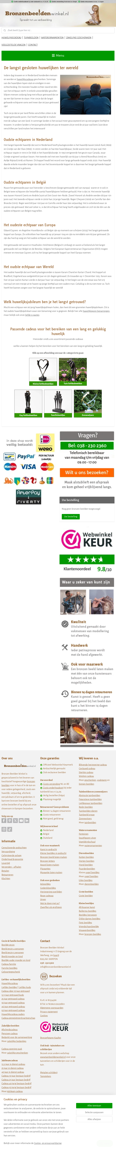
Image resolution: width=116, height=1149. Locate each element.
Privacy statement (49, 1012)
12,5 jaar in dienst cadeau (13, 1064)
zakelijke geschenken (17, 1053)
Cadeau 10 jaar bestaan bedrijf (16, 1076)
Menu (58, 55)
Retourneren (7, 875)
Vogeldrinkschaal (87, 842)
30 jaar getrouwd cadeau (13, 1002)
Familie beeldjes (9, 968)
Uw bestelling (70, 516)
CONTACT (33, 45)
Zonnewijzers (85, 818)
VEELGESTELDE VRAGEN (14, 45)
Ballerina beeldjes (87, 911)
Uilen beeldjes (85, 880)
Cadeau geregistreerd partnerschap (18, 1018)
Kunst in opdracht (48, 849)
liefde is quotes (32, 315)
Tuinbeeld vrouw (87, 815)
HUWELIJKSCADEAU (11, 37)
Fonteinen (83, 834)
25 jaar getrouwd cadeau (13, 999)
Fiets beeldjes (85, 922)
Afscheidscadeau (10, 1029)
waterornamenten (93, 845)
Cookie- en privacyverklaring (47, 1143)
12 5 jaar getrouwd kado (13, 995)
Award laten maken (49, 865)
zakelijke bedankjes (16, 1041)
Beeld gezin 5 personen (13, 952)
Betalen (5, 871)
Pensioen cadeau (10, 1033)
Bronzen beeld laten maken (53, 857)
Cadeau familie (9, 964)
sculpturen (102, 780)
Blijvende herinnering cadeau (93, 765)
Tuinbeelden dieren (88, 811)
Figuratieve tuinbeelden (90, 799)
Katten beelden (86, 857)
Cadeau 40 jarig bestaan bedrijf (16, 1083)
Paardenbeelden (87, 869)
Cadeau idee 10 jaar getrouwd (16, 991)
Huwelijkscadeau (10, 983)
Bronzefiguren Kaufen (50, 1038)
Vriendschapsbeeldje (89, 926)
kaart (55, 955)
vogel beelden (91, 876)
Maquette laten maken (51, 872)
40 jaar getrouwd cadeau (13, 1006)
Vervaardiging (8, 851)
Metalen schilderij (48, 1072)
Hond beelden (86, 865)
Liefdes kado (25, 987)
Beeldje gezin (8, 945)
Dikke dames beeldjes (89, 919)
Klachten (6, 878)
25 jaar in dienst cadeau (13, 1068)
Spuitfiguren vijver (87, 838)
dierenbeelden (91, 884)
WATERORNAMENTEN (52, 37)
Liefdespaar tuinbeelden (90, 803)
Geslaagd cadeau (87, 768)
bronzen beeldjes (92, 934)
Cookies (44, 1015)
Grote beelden (86, 895)
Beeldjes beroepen (88, 915)
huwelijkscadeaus (25, 79)
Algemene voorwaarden (51, 1008)
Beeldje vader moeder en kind (16, 960)
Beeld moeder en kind (12, 956)
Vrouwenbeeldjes (87, 930)
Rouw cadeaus (46, 895)
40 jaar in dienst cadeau (13, 1072)
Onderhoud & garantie (12, 859)
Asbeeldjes (45, 884)
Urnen (43, 899)
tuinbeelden (90, 822)
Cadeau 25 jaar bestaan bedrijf (16, 1080)
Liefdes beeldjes (9, 987)
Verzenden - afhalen (11, 867)
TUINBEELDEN (31, 37)
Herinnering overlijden (51, 892)
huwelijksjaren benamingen (96, 311)
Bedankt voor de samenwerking (17, 1037)
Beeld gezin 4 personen (13, 949)
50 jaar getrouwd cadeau (13, 1010)
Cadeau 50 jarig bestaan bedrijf (16, 1087)
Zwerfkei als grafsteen (51, 907)
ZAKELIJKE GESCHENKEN (78, 37)
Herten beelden (86, 861)
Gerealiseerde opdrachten (14, 847)
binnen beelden (86, 784)
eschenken (91, 780)
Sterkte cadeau (86, 772)
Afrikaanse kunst (87, 907)
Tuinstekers (45, 1076)
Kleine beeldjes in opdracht (53, 853)
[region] (38, 1126)
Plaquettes (45, 869)
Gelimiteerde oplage (11, 855)
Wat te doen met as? (50, 903)
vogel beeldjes (92, 872)
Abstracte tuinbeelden (89, 795)
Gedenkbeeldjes (48, 888)
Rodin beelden (86, 807)
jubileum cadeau (15, 1091)
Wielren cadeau (86, 776)
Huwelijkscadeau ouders (13, 1014)
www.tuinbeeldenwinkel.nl (53, 1057)
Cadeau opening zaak (12, 1049)
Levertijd (6, 863)
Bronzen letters (47, 861)
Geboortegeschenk (11, 972)
